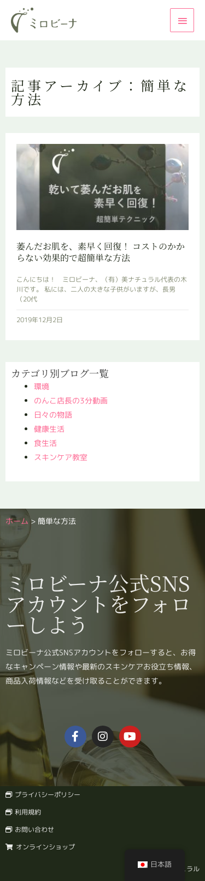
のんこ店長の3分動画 (71, 400)
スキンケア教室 (60, 457)
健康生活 (49, 429)
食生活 (45, 443)
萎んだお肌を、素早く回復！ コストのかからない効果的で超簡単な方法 (100, 252)
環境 (41, 386)
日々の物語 (53, 414)
